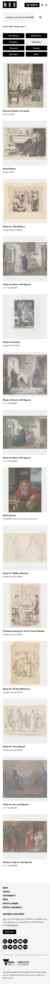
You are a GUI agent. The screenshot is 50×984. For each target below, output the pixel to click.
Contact (6, 892)
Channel (13, 48)
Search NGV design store (14, 27)
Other (36, 54)
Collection (36, 42)
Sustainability (9, 896)
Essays (36, 48)
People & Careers (10, 904)
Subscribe (9, 932)
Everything (14, 36)
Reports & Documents (12, 908)
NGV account (12, 925)
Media (5, 900)
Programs (13, 42)
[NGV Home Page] (10, 5)
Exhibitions (36, 36)
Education (13, 54)
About (5, 888)
